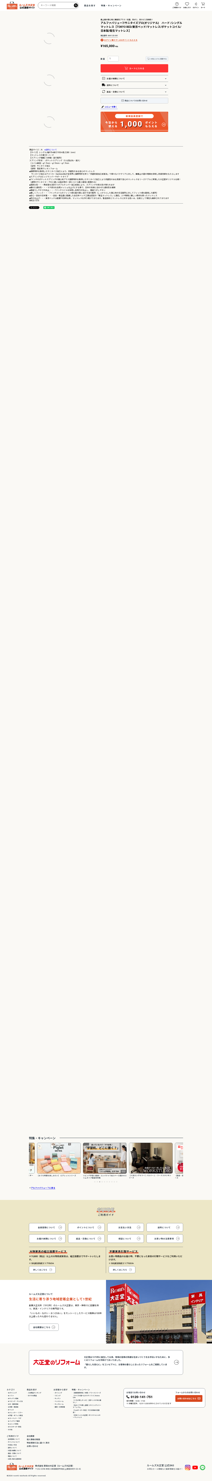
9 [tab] (114, 1182)
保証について (124, 1239)
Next (180, 1163)
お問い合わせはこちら (186, 1399)
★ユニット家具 (13, 1424)
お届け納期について (113, 78)
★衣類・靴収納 (13, 1407)
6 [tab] (107, 1182)
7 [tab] (109, 1182)
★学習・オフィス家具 (15, 1415)
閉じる (207, 1422)
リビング (58, 1396)
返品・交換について (113, 92)
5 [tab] (105, 1182)
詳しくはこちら (40, 1270)
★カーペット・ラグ (14, 1418)
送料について (110, 85)
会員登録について (46, 1227)
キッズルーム (59, 1404)
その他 (10, 1430)
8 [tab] (112, 1182)
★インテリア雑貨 (14, 1421)
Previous (31, 1163)
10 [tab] (117, 1182)
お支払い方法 (124, 1227)
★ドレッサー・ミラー (15, 1413)
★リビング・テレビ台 (15, 1401)
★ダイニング (12, 1393)
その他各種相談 (195, 1461)
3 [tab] (100, 1182)
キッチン (58, 1398)
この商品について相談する (195, 1443)
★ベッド (11, 1410)
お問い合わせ (32, 1446)
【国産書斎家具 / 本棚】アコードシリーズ (87, 1393)
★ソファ (11, 1396)
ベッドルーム (59, 1401)
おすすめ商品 (32, 1396)
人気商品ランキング (34, 1393)
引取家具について (195, 1455)
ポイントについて (85, 1227)
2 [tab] (97, 1182)
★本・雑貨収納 (13, 1404)
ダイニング (58, 1393)
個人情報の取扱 (33, 1439)
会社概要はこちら (41, 1327)
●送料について (50, 150)
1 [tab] (95, 1182)
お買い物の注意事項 (164, 1239)
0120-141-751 (142, 1397)
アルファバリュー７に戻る (43, 1188)
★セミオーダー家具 (14, 1427)
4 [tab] (102, 1182)
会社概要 (30, 1436)
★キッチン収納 (13, 1398)
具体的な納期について (195, 1449)
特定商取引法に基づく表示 (38, 1443)
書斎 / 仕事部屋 (60, 1407)
